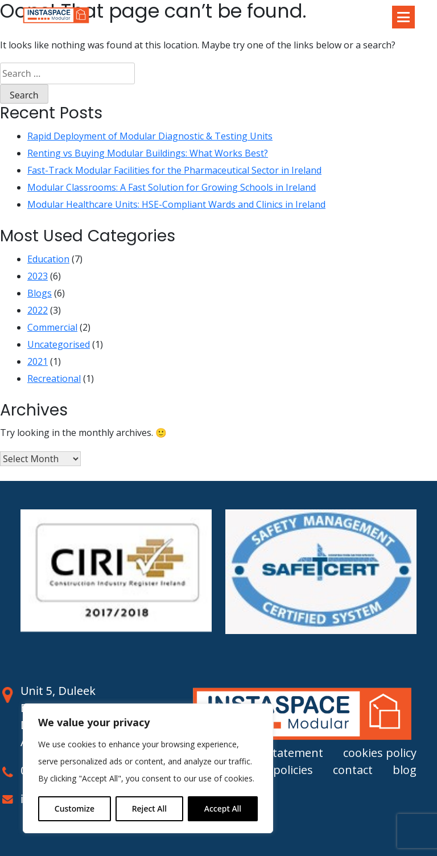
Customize (74, 808)
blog (405, 769)
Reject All (149, 808)
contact (353, 769)
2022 (37, 310)
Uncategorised (58, 344)
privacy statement (274, 752)
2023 (37, 276)
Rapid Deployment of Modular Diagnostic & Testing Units (150, 136)
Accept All (222, 808)
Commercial (52, 327)
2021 (37, 361)
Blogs (39, 293)
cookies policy (380, 752)
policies (293, 769)
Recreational (54, 378)
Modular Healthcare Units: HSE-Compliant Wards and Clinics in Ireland (176, 204)
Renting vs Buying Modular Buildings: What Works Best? (147, 153)
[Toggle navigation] (403, 17)
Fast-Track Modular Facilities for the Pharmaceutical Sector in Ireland (174, 170)
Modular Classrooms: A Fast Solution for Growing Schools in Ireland (171, 187)
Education (48, 259)
